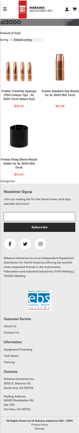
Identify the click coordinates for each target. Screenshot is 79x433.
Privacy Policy (39, 424)
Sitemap (39, 428)
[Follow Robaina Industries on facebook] (10, 244)
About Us (10, 326)
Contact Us (11, 333)
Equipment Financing (18, 350)
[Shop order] (27, 40)
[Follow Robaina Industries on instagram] (40, 244)
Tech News (11, 356)
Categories (7, 181)
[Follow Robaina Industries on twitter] (25, 244)
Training (9, 362)
